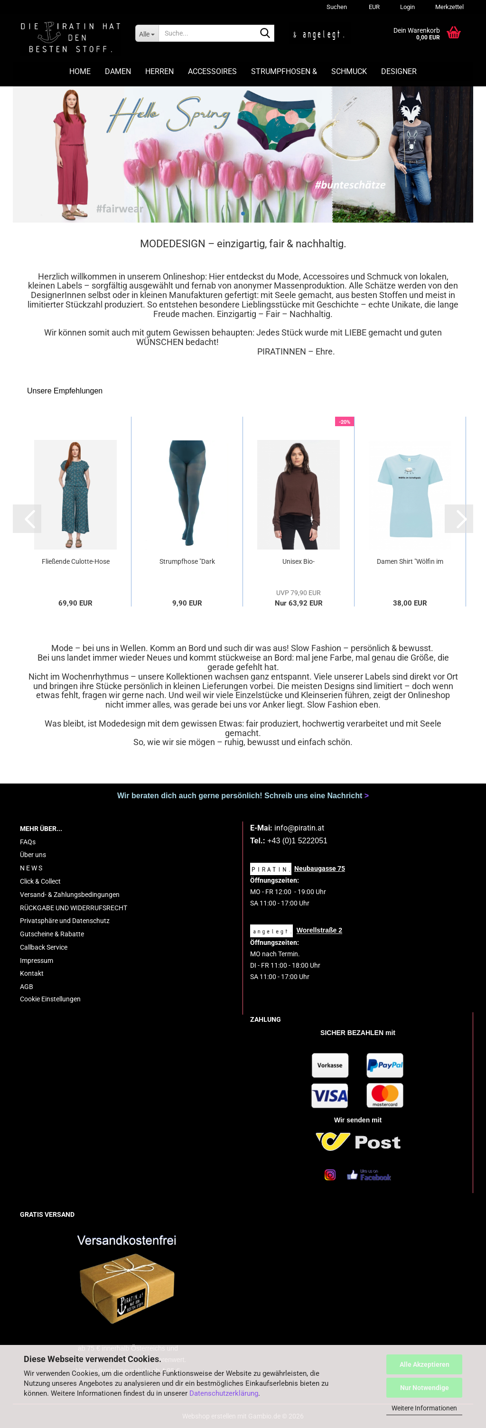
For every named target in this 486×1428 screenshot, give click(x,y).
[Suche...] (147, 33)
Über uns (33, 855)
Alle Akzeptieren (424, 1364)
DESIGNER (399, 71)
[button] (372, 7)
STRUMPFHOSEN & (284, 71)
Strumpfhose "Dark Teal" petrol (187, 562)
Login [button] (407, 6)
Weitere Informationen (424, 1408)
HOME (80, 71)
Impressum (36, 960)
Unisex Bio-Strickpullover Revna (298, 562)
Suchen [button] (337, 6)
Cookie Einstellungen (50, 999)
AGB (26, 986)
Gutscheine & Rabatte (52, 934)
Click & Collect (40, 881)
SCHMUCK (349, 71)
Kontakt (32, 973)
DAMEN (118, 71)
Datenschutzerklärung (223, 1393)
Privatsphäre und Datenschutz (65, 920)
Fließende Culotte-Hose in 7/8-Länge (76, 562)
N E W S (31, 868)
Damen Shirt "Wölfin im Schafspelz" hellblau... (410, 562)
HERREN (159, 71)
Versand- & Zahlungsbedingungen (70, 894)
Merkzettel (449, 6)
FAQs (28, 842)
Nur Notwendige (424, 1387)
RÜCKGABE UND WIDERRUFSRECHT (73, 908)
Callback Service (43, 947)
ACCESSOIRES (212, 71)
